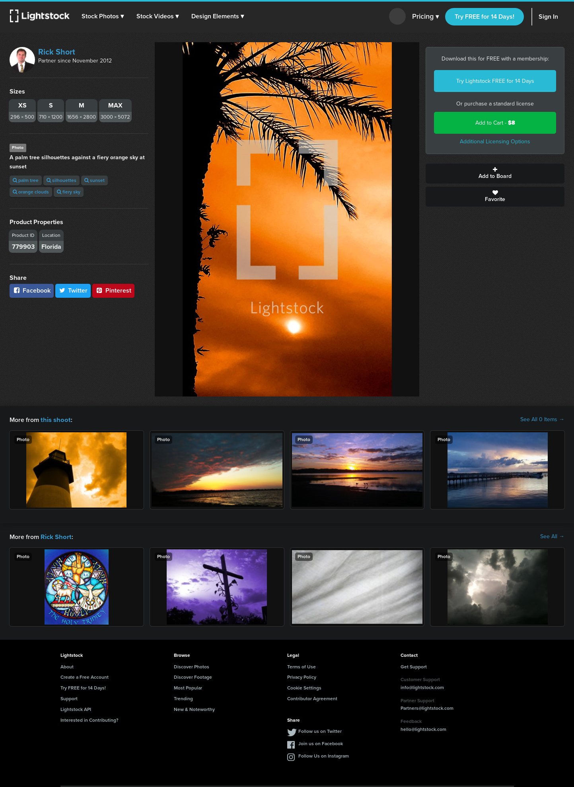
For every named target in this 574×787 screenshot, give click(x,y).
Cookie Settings (304, 687)
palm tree (26, 180)
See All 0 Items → (542, 420)
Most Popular (188, 687)
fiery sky (68, 191)
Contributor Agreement (312, 697)
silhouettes (61, 180)
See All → (552, 536)
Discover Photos (191, 666)
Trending (183, 697)
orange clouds (31, 191)
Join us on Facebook (320, 742)
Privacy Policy (301, 676)
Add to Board (495, 173)
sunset (94, 180)
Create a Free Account (84, 676)
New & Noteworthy (194, 708)
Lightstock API (75, 708)
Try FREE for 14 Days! (484, 16)
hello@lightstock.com (423, 728)
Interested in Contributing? (89, 719)
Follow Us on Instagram (323, 755)
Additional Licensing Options (495, 141)
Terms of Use (301, 666)
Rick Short (56, 52)
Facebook (32, 290)
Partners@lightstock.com (427, 707)
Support (69, 697)
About (67, 666)
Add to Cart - (495, 123)
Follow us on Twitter (320, 730)
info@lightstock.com (422, 686)
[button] (103, 16)
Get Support (414, 666)
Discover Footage (193, 676)
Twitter (73, 290)
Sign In (548, 16)
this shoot (54, 419)
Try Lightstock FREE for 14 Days (495, 81)
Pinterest (113, 290)
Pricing (425, 16)
